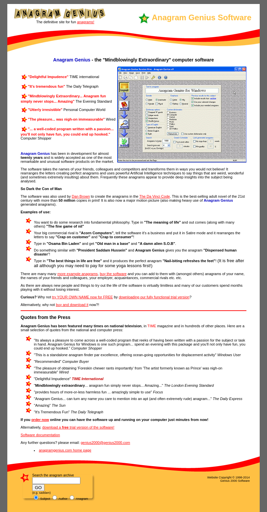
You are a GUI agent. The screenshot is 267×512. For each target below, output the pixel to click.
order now (40, 420)
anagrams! (85, 22)
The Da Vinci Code (154, 196)
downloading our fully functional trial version (154, 297)
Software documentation (40, 435)
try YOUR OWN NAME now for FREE (82, 297)
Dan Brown (81, 196)
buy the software (113, 274)
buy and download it (72, 305)
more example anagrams (77, 274)
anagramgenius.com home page (65, 450)
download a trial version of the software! (78, 427)
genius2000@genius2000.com (105, 443)
